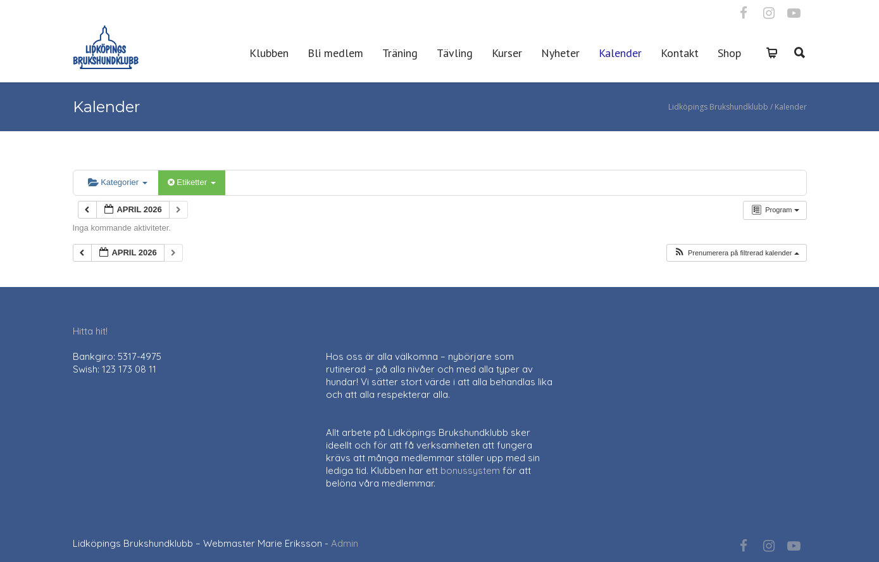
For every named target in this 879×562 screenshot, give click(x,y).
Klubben (269, 53)
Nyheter (560, 53)
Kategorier (117, 182)
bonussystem (470, 470)
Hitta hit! (90, 331)
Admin (344, 543)
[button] (736, 253)
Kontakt (680, 53)
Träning (400, 53)
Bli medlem (335, 53)
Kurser (507, 53)
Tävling (455, 53)
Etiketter (192, 182)
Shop (729, 53)
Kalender (620, 53)
